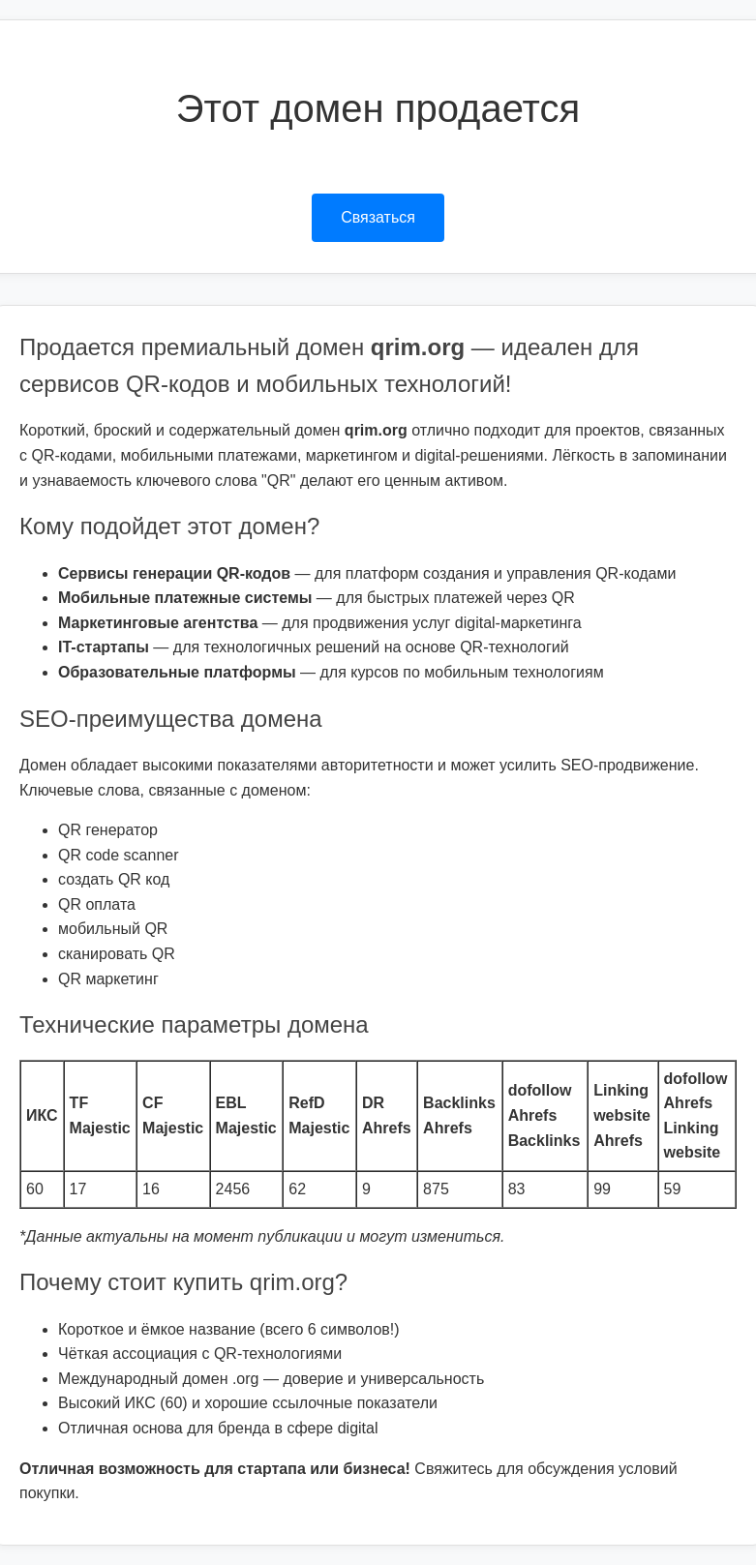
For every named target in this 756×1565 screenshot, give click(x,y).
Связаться (378, 217)
